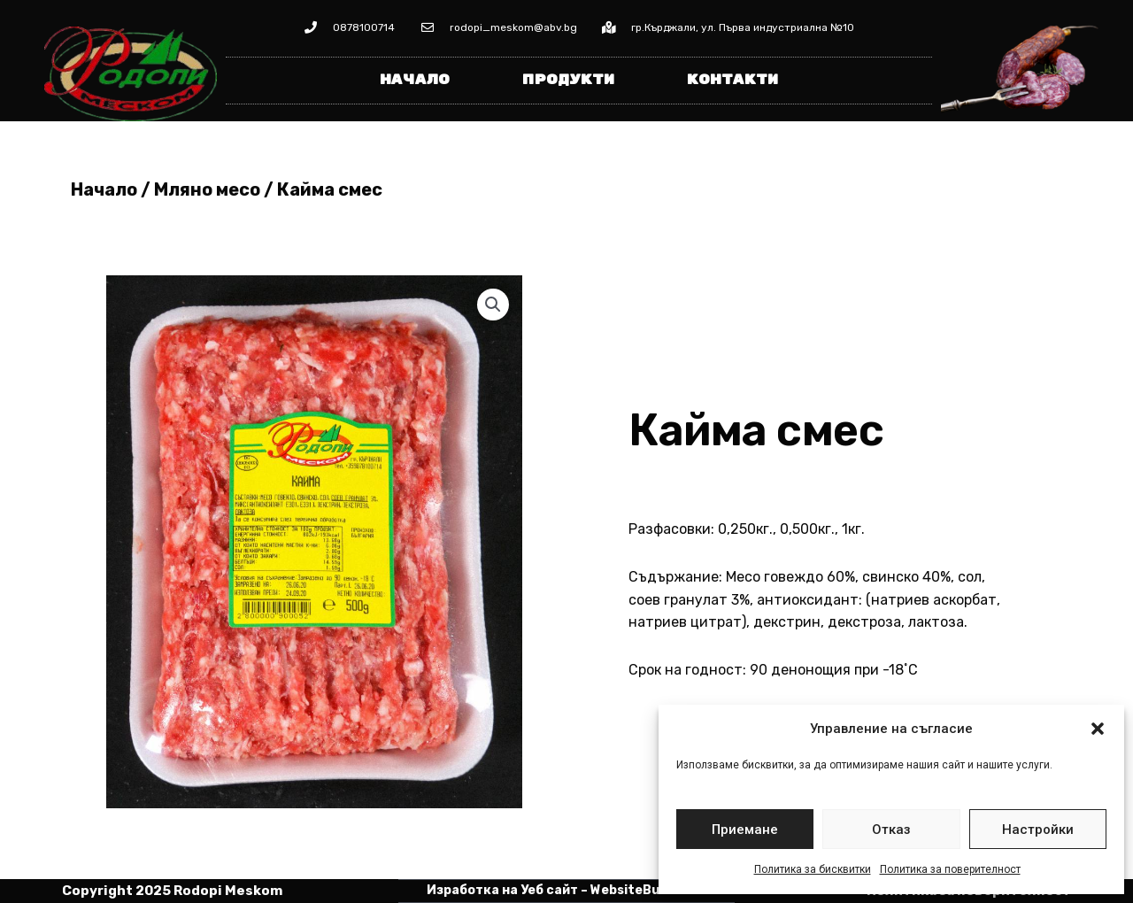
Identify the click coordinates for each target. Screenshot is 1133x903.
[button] (1097, 728)
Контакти (732, 80)
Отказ (891, 829)
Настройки (1038, 829)
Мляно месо (207, 189)
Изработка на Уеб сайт (502, 890)
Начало (415, 80)
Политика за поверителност (950, 869)
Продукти (568, 80)
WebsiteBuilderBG (648, 890)
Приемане (745, 829)
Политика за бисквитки (812, 869)
